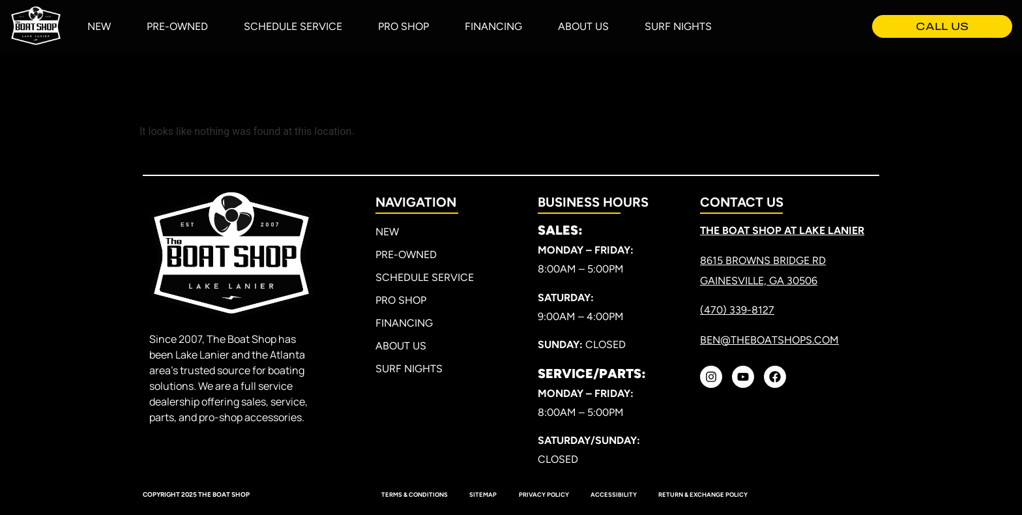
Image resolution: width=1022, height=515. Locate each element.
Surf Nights (678, 26)
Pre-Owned (177, 26)
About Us (583, 26)
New (99, 26)
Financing (493, 26)
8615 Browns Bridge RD (763, 260)
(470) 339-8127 (737, 310)
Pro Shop (403, 26)
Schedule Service (293, 26)
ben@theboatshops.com (769, 340)
